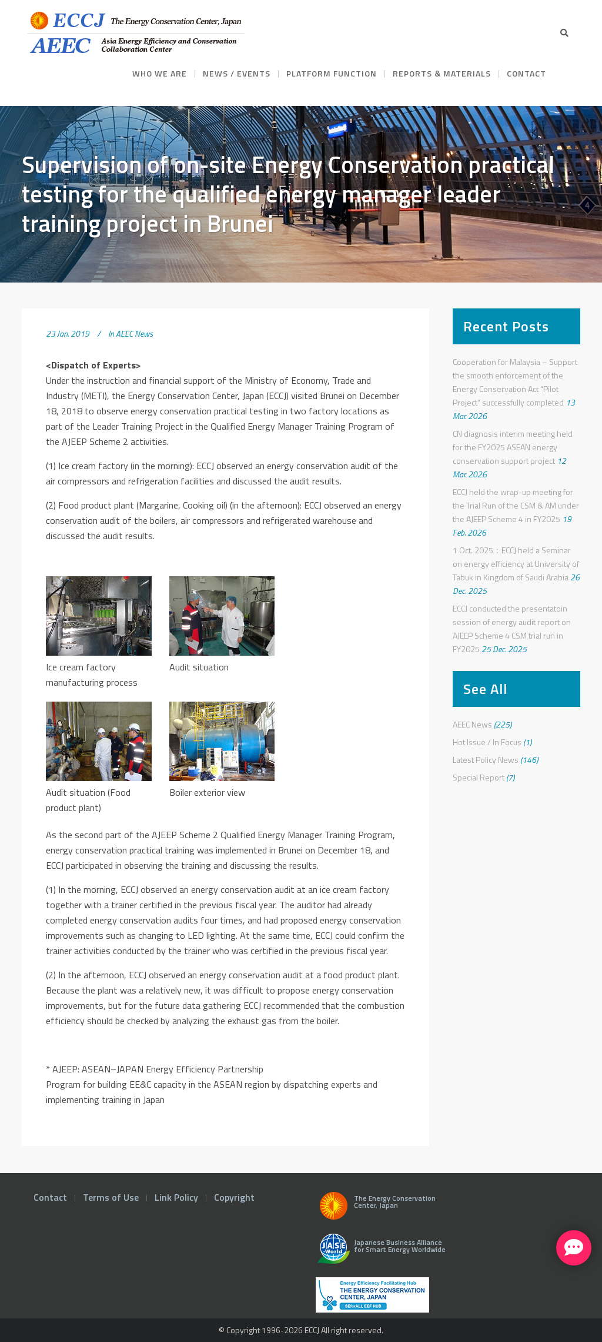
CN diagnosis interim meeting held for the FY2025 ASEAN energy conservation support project (513, 447)
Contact (50, 1197)
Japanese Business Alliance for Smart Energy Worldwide (379, 1253)
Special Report (478, 777)
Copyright (234, 1197)
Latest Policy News (486, 759)
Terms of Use (111, 1197)
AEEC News (134, 333)
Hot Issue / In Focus (487, 742)
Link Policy (176, 1197)
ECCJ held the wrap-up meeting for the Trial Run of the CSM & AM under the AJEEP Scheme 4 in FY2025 (516, 505)
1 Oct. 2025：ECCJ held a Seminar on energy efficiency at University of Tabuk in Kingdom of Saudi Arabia (516, 563)
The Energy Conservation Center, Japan (376, 1209)
